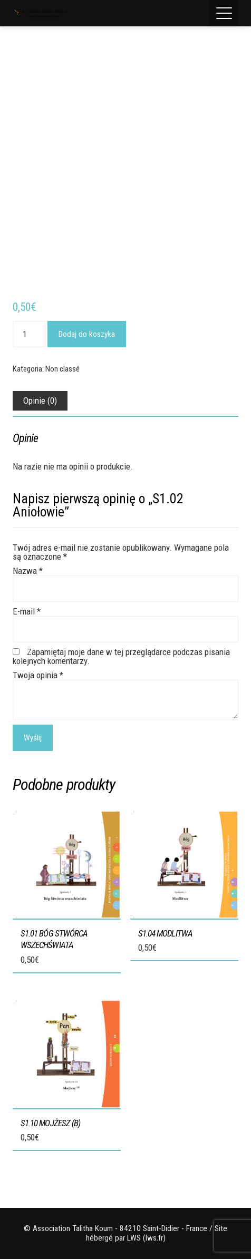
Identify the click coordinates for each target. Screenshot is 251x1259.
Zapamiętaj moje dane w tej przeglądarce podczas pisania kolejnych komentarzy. (121, 656)
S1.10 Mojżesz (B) (51, 1123)
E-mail (27, 611)
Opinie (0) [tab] (40, 400)
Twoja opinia (38, 675)
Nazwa (28, 570)
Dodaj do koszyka (87, 334)
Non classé (62, 369)
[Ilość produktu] (29, 334)
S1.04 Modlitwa (165, 933)
